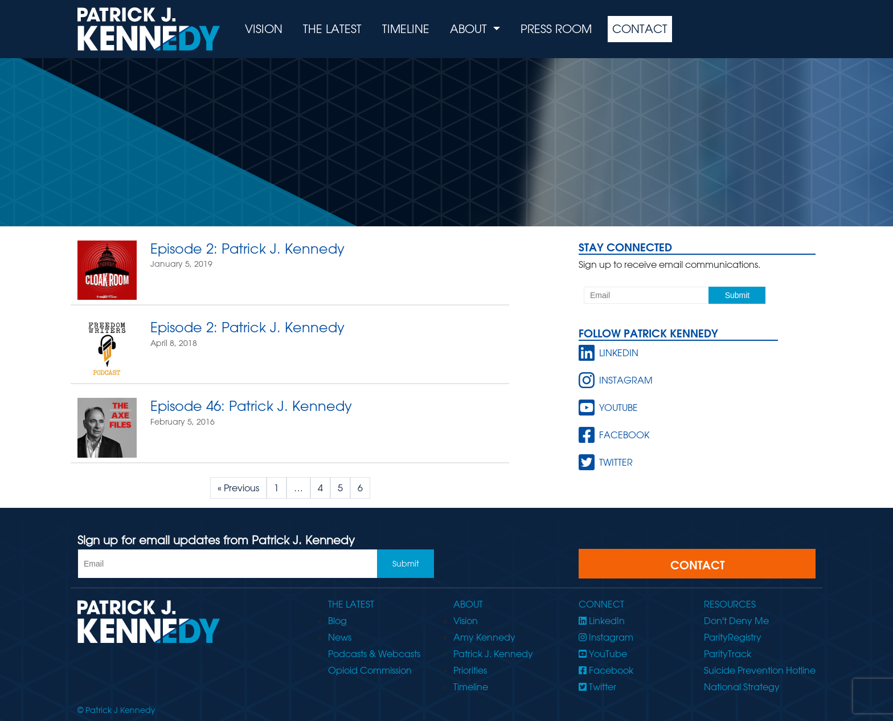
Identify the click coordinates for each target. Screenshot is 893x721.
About (470, 29)
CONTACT (697, 564)
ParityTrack (727, 653)
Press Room (556, 29)
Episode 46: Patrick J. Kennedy (251, 405)
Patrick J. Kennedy (493, 653)
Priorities (470, 670)
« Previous (238, 488)
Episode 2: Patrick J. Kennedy (247, 248)
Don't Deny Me (736, 620)
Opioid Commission (370, 670)
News (339, 637)
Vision (263, 29)
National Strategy (742, 687)
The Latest (332, 29)
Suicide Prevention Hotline (760, 670)
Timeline (405, 29)
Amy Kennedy (484, 637)
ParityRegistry (732, 637)
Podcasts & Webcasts (374, 653)
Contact (639, 29)
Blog (337, 620)
